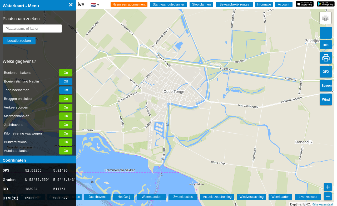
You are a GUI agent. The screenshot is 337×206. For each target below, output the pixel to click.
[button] (325, 18)
